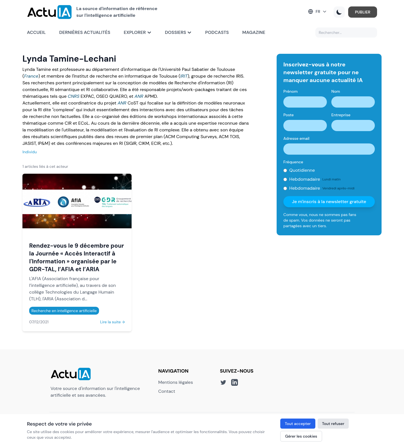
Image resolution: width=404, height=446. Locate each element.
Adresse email (296, 138)
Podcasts (217, 32)
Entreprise (340, 114)
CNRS (73, 96)
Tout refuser (333, 423)
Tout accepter (298, 423)
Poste (288, 114)
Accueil (36, 32)
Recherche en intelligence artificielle (64, 310)
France (31, 76)
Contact (166, 391)
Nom (335, 91)
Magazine (253, 32)
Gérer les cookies (301, 436)
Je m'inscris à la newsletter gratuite (329, 202)
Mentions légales (175, 382)
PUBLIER (362, 12)
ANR (139, 96)
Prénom (290, 91)
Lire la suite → (112, 321)
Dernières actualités (84, 32)
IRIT (183, 76)
